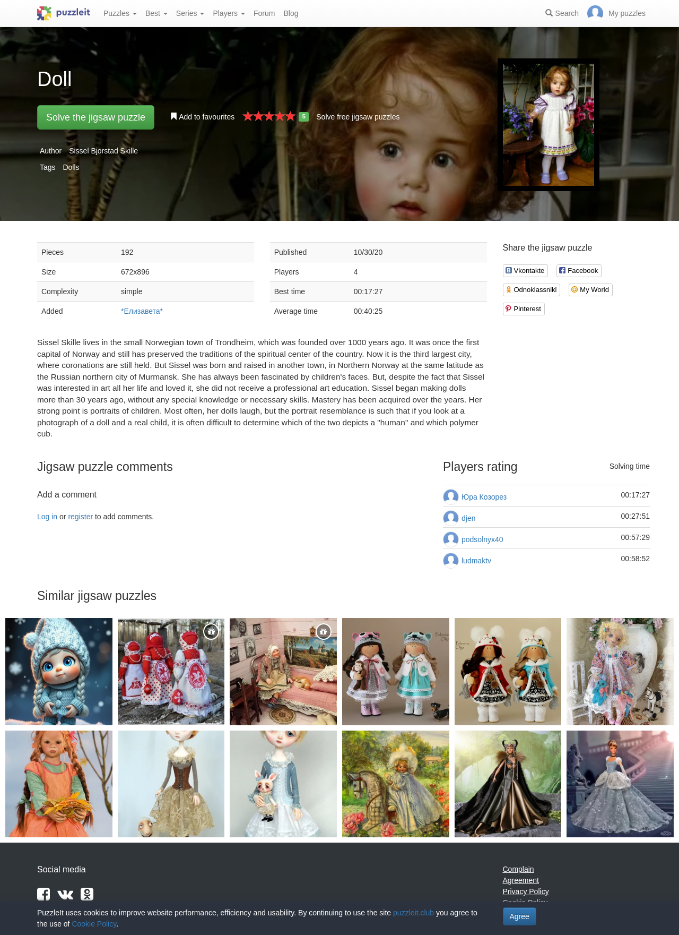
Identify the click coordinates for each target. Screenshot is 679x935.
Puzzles (120, 13)
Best (156, 13)
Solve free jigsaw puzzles (357, 117)
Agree (519, 916)
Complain (518, 869)
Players (229, 13)
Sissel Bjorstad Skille (103, 151)
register (80, 516)
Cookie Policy (94, 924)
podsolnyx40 (482, 539)
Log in (47, 516)
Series (190, 13)
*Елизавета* (142, 311)
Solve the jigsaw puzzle (95, 117)
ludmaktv (476, 560)
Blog (290, 13)
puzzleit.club (413, 912)
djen (468, 518)
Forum (264, 13)
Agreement (521, 880)
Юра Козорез (484, 497)
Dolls (71, 167)
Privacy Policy (526, 891)
